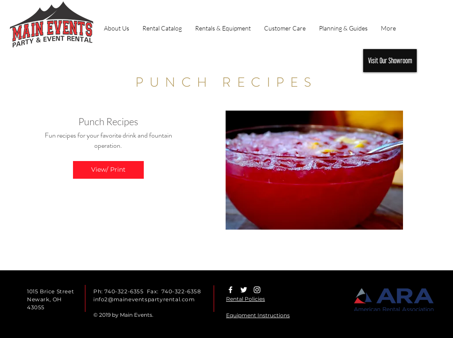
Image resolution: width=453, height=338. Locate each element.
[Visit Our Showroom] (390, 60)
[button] (222, 28)
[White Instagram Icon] (257, 289)
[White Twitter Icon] (243, 289)
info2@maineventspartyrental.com (144, 299)
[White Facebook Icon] (230, 289)
